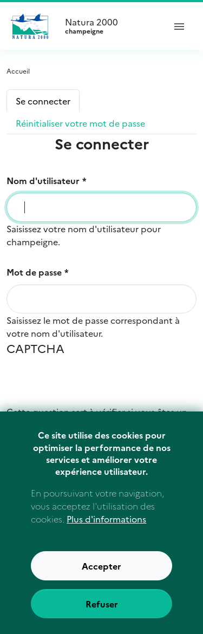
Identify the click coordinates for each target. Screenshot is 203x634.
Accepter (101, 572)
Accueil (18, 70)
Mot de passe (34, 272)
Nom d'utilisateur (43, 180)
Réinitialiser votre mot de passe (80, 123)
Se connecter (43, 101)
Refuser (102, 610)
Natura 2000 (110, 26)
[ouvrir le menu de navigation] (179, 26)
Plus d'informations (106, 525)
